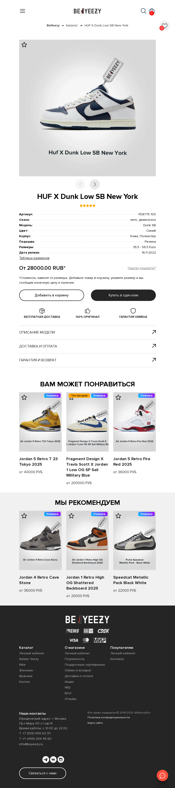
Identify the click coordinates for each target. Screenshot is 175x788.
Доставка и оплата (87, 346)
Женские (26, 670)
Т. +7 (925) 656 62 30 (35, 733)
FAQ (67, 687)
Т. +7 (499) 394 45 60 (35, 739)
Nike (22, 665)
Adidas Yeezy (29, 659)
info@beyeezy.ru (31, 744)
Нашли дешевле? (142, 268)
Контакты (117, 659)
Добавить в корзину (52, 295)
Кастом (24, 682)
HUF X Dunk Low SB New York (106, 25)
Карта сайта (95, 723)
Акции (69, 682)
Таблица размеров (34, 258)
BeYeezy (53, 25)
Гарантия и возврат (87, 360)
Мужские (26, 676)
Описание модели (87, 332)
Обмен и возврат (78, 670)
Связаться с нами (43, 773)
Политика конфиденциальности (109, 717)
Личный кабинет (31, 653)
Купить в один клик (123, 295)
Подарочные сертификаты (85, 665)
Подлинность (75, 659)
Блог (68, 693)
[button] (95, 184)
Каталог (72, 25)
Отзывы (71, 699)
